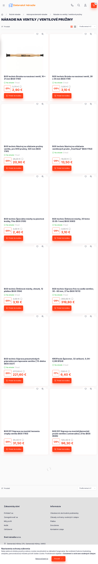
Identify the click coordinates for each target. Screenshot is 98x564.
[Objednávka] (87, 27)
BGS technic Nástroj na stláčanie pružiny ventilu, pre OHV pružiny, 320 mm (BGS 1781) (23, 148)
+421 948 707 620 (72, 5)
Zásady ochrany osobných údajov (64, 517)
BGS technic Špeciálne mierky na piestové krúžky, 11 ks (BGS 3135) (24, 220)
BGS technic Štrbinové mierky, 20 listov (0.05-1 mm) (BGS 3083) (71, 220)
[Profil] (85, 5)
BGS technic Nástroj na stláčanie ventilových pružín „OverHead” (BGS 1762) (72, 147)
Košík (6, 525)
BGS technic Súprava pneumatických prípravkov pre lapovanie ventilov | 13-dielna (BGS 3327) (25, 361)
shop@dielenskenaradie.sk (18, 552)
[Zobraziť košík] (94, 5)
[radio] (75, 27)
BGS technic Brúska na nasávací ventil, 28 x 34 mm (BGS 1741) (72, 77)
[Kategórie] (3, 5)
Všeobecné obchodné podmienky (64, 513)
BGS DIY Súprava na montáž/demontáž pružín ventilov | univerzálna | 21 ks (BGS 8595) (71, 433)
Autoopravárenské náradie (37, 14)
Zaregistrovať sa (11, 517)
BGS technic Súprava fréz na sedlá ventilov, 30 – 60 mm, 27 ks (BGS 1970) (73, 290)
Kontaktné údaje (57, 529)
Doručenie (54, 525)
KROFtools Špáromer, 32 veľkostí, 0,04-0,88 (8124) (71, 360)
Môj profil (8, 521)
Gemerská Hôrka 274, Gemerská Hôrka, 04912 (26, 544)
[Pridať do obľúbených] (37, 34)
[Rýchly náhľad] (42, 34)
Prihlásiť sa (8, 513)
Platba (53, 521)
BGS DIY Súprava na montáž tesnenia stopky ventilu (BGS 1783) (22, 432)
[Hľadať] (78, 5)
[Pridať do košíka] (13, 95)
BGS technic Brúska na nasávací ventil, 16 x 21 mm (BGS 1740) (25, 77)
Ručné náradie (14, 14)
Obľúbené (8, 529)
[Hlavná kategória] (2, 14)
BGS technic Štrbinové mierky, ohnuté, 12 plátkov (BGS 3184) (23, 290)
